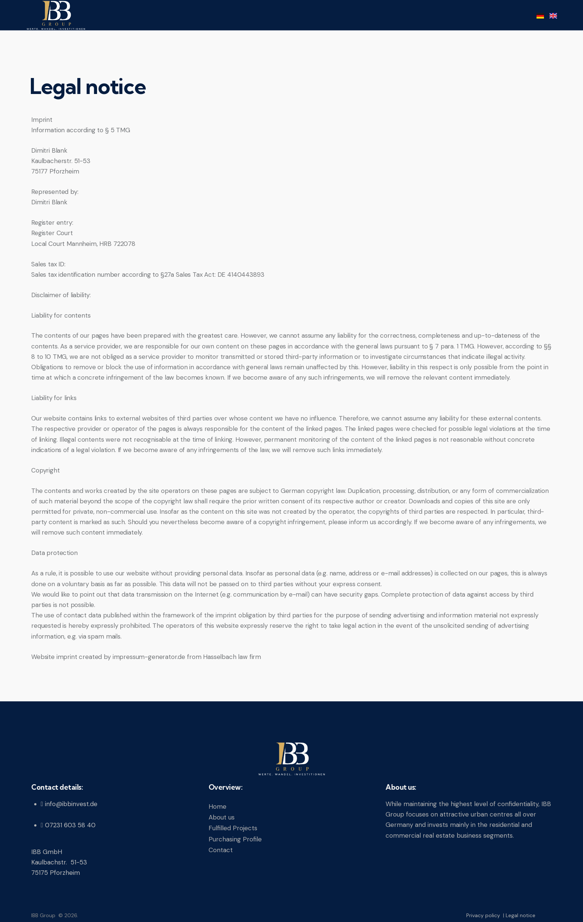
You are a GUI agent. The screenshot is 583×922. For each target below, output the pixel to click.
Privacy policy (484, 915)
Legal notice (520, 915)
